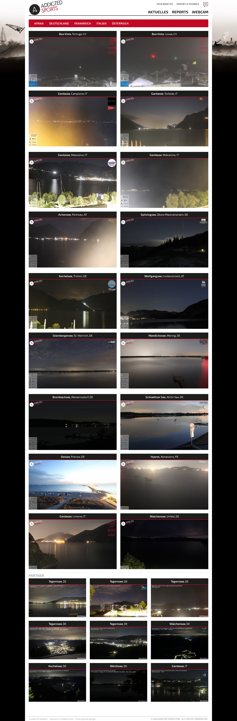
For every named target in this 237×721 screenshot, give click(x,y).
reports (180, 12)
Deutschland (59, 23)
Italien (101, 23)
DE (205, 4)
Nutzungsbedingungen (86, 719)
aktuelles (158, 12)
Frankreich (82, 23)
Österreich (120, 23)
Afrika (39, 23)
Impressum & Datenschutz (61, 719)
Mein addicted (165, 4)
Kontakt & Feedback (188, 4)
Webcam (200, 12)
